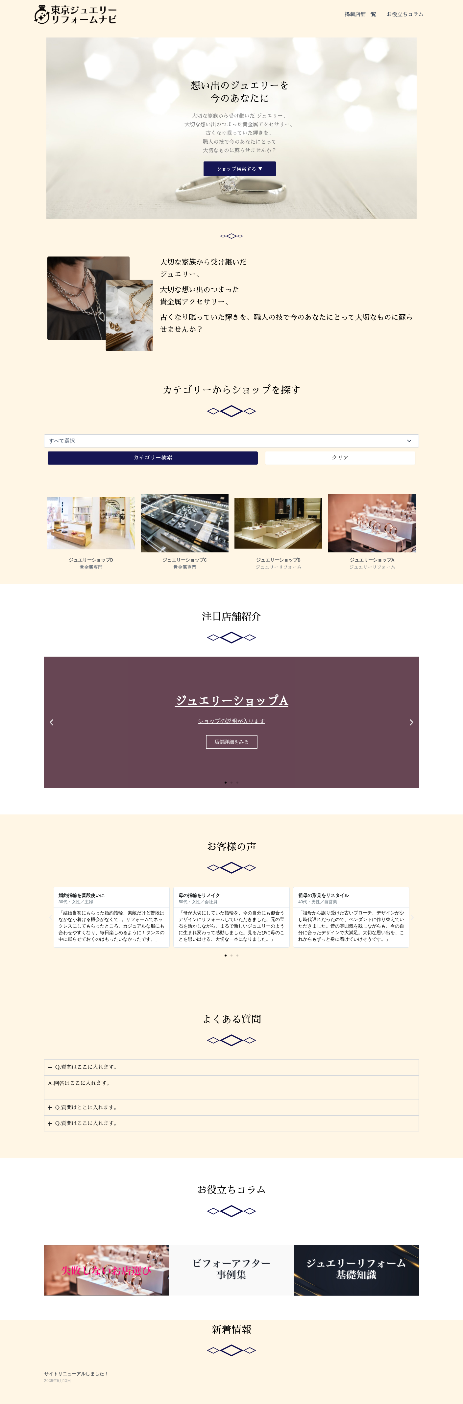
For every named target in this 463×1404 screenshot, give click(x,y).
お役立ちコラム (405, 14)
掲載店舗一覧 (360, 14)
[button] (51, 722)
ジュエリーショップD (91, 560)
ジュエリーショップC (184, 560)
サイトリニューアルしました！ (76, 1374)
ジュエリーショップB (278, 560)
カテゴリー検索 (152, 458)
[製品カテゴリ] (231, 441)
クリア (340, 458)
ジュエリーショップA (372, 560)
